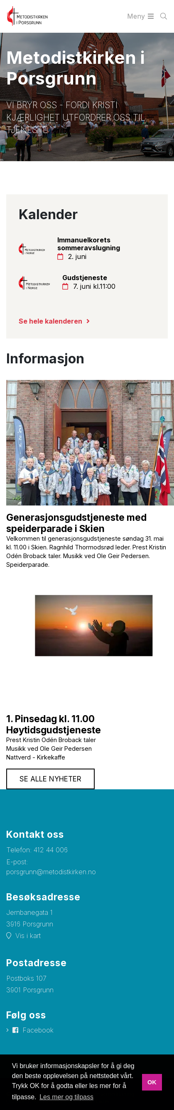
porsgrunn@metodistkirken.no (51, 872)
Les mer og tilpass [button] (66, 1096)
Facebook (38, 1030)
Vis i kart (28, 935)
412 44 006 (51, 850)
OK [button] (152, 1082)
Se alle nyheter (50, 779)
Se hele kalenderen (50, 321)
